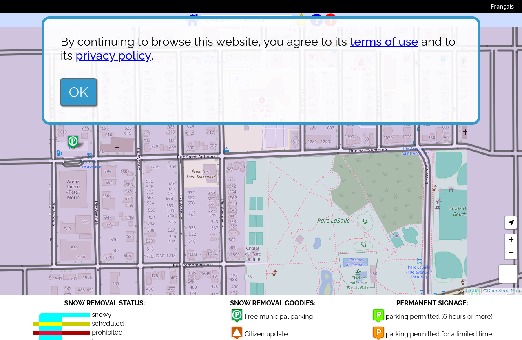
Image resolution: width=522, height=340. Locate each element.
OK (78, 92)
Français (502, 6)
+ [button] (511, 240)
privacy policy (113, 55)
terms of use (384, 42)
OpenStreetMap (503, 291)
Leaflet (473, 291)
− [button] (511, 253)
